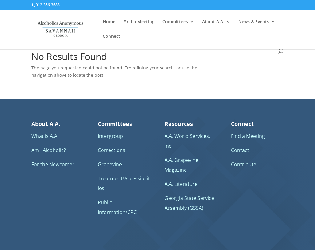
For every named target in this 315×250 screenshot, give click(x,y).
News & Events (253, 22)
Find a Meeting (138, 22)
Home (109, 22)
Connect (111, 36)
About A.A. (213, 22)
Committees (175, 22)
